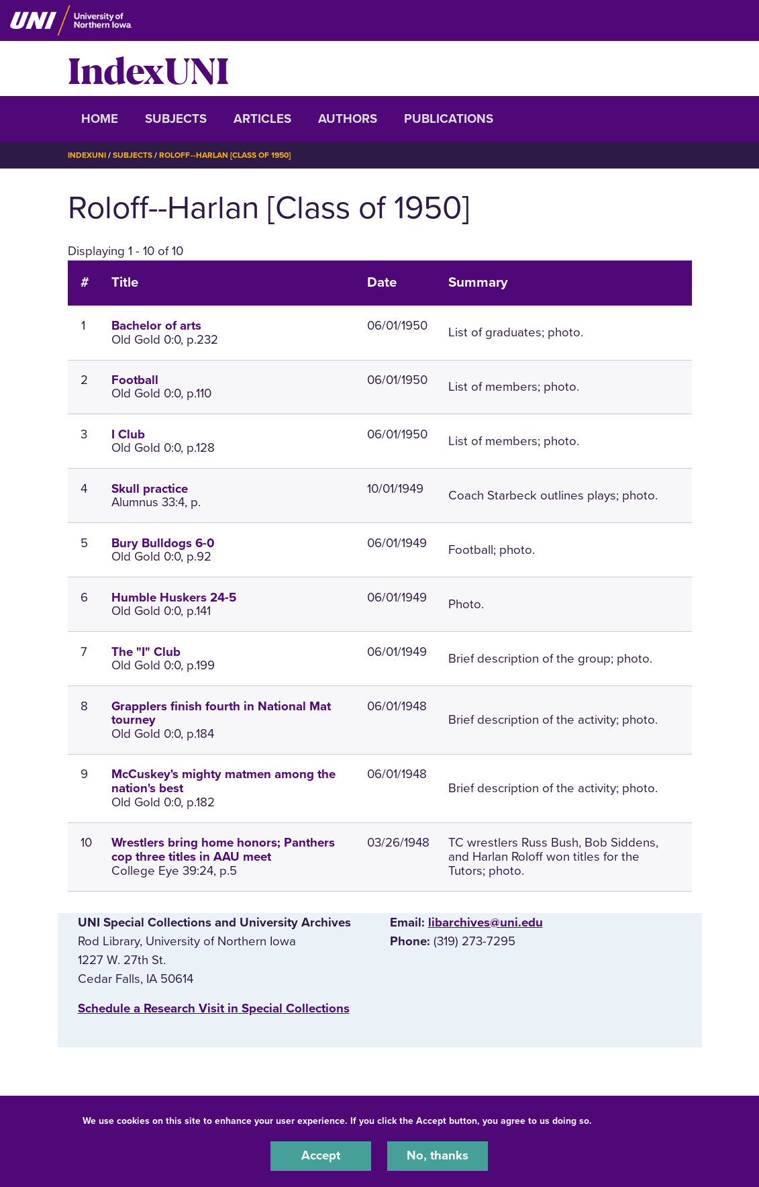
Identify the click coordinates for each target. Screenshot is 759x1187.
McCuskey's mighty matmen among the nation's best (223, 780)
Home (99, 118)
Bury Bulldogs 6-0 (163, 542)
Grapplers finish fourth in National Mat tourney (221, 712)
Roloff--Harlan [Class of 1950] (225, 155)
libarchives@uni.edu (485, 921)
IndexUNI (148, 68)
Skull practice (149, 488)
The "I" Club (146, 651)
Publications (448, 118)
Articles (262, 118)
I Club (128, 433)
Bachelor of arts (156, 325)
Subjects (176, 118)
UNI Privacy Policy (636, 1121)
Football (134, 379)
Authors (347, 118)
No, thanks (437, 1156)
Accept (320, 1156)
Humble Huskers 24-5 (173, 596)
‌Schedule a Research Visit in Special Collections (214, 1007)
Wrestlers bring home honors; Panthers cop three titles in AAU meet (223, 849)
